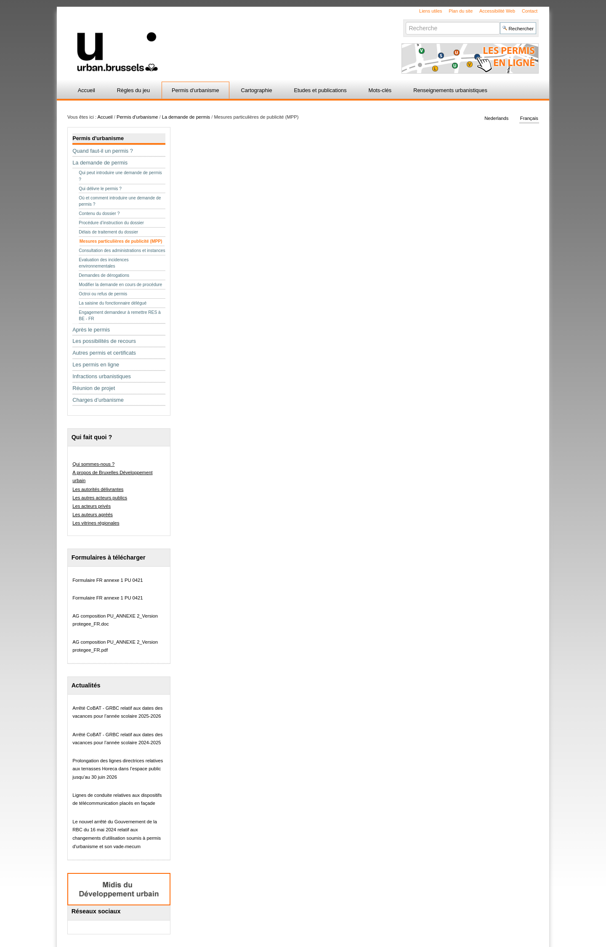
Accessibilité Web (497, 10)
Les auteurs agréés (92, 514)
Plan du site (461, 10)
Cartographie (256, 90)
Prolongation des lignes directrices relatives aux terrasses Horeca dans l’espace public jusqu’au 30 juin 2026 (117, 769)
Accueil (86, 90)
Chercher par (405, 21)
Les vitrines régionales (95, 522)
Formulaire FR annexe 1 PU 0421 (107, 580)
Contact (529, 10)
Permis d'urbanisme (195, 90)
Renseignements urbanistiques (450, 90)
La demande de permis (186, 116)
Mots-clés (380, 90)
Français (529, 118)
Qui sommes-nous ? (93, 464)
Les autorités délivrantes (97, 489)
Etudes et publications (320, 90)
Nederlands (496, 118)
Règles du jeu (133, 90)
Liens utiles (430, 10)
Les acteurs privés (91, 506)
